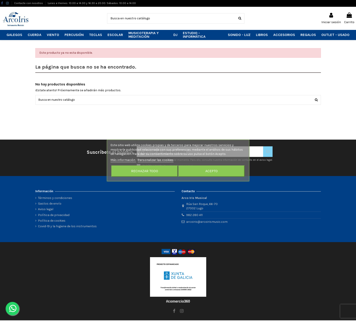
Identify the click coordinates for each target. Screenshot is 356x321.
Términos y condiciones (55, 199)
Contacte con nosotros (29, 3)
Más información (123, 160)
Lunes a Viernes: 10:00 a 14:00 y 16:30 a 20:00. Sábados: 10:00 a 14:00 (92, 3)
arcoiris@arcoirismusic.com (207, 222)
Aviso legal (45, 210)
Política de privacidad (53, 216)
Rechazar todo (144, 171)
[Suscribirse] (268, 152)
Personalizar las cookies (155, 160)
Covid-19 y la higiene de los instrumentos (67, 227)
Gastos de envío (49, 204)
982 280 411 (194, 216)
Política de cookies (51, 221)
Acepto (211, 171)
